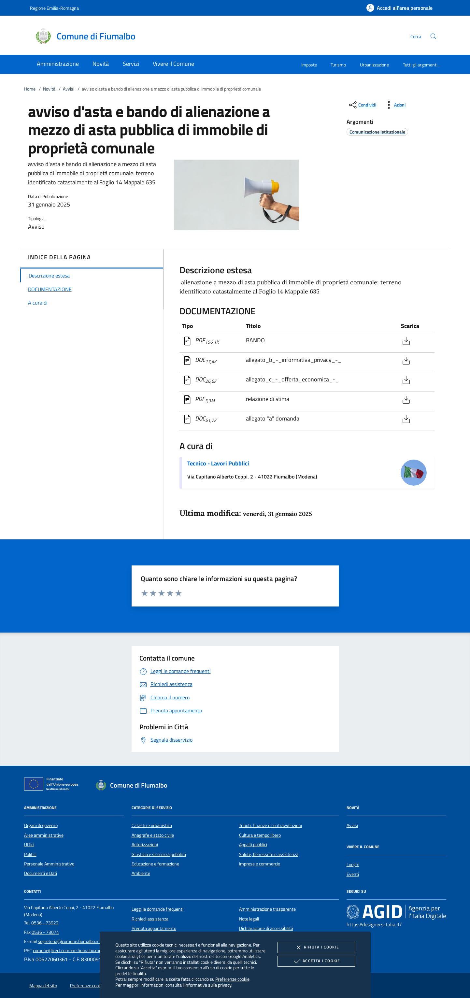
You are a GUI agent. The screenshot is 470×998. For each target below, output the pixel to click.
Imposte (309, 64)
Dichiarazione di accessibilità (266, 928)
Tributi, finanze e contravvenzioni (270, 825)
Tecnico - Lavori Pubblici (218, 463)
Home (30, 89)
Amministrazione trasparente (267, 909)
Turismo (338, 64)
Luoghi (353, 864)
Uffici (29, 844)
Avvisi (68, 89)
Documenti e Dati (40, 873)
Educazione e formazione (155, 863)
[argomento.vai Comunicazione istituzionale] (377, 131)
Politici (30, 854)
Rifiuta (316, 947)
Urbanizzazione (374, 64)
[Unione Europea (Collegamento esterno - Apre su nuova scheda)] (53, 785)
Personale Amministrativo (49, 863)
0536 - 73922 (45, 922)
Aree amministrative (44, 835)
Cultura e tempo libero (260, 835)
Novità (49, 89)
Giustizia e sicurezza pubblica (159, 854)
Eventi (353, 874)
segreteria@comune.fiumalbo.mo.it (72, 941)
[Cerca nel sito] (433, 36)
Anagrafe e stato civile (153, 835)
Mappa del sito (43, 985)
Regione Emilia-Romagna (54, 8)
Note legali (249, 918)
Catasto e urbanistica (152, 825)
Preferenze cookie (232, 979)
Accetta (316, 961)
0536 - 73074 (45, 932)
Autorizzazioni (145, 844)
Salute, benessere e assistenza (268, 854)
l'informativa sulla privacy (207, 984)
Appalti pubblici (253, 844)
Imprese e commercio (259, 863)
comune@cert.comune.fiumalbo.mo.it (69, 950)
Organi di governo (41, 825)
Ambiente (141, 873)
